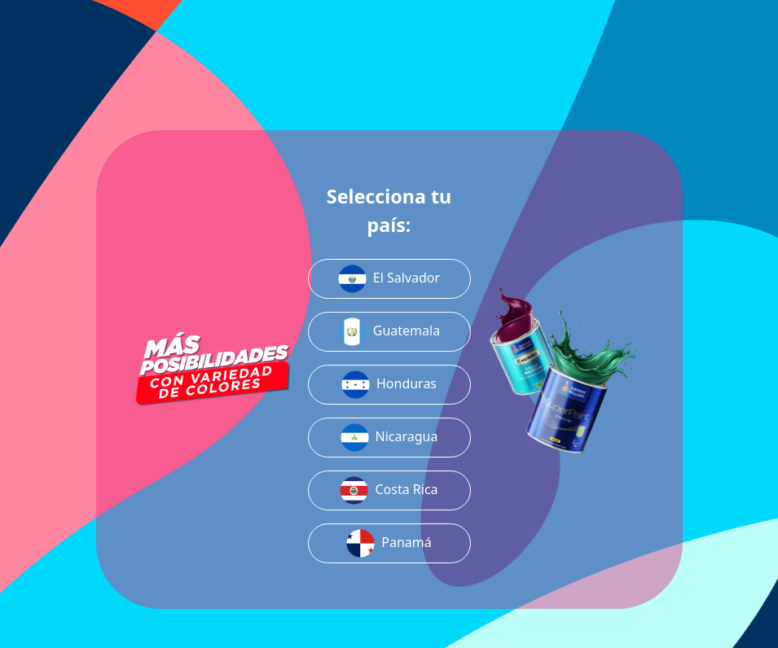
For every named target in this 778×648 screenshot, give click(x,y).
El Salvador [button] (389, 279)
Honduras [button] (389, 384)
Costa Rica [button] (388, 490)
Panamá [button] (388, 543)
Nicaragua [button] (389, 437)
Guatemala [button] (389, 331)
